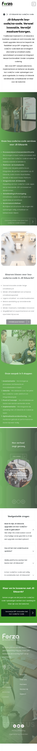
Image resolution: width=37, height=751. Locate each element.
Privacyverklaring (18, 738)
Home (4, 14)
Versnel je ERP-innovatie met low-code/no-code (16, 612)
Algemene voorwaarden (18, 741)
